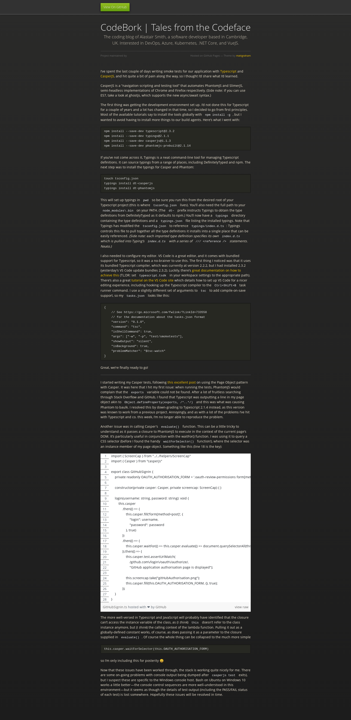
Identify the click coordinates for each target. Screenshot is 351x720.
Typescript (228, 71)
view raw (241, 605)
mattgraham (243, 55)
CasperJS (107, 76)
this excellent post (182, 381)
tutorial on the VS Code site (152, 279)
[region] (176, 526)
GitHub (161, 605)
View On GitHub (115, 7)
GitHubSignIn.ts (115, 605)
